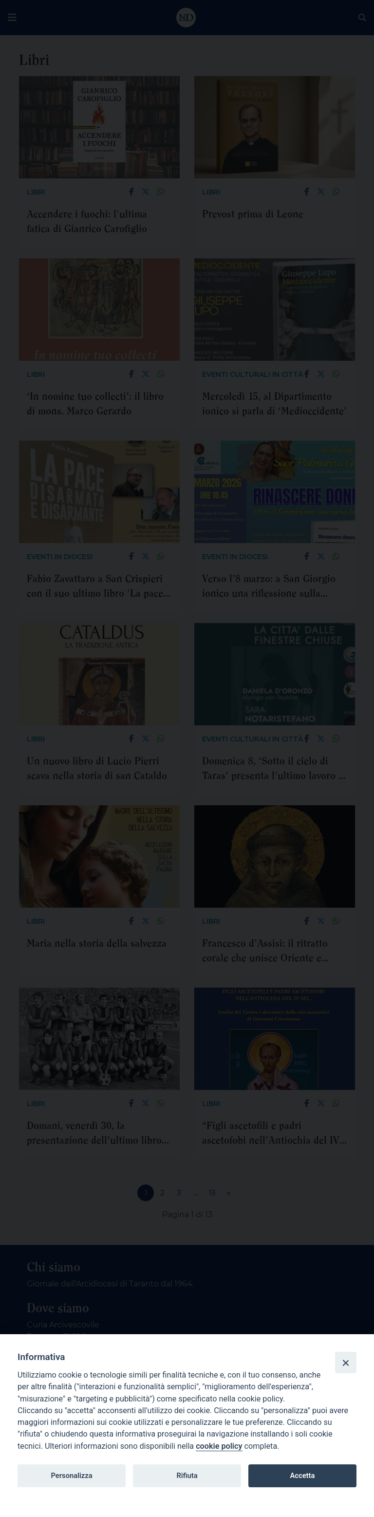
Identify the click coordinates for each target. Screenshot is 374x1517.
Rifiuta (186, 1475)
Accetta (302, 1475)
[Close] (345, 1362)
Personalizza (71, 1475)
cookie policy (219, 1446)
